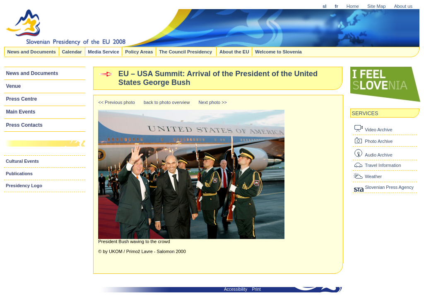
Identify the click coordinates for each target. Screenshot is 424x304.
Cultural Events (22, 161)
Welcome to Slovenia (278, 51)
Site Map (376, 6)
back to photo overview (167, 102)
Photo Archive (379, 141)
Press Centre (21, 99)
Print (256, 289)
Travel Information (383, 165)
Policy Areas (139, 51)
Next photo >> (213, 102)
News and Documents (31, 51)
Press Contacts (24, 125)
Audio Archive (379, 154)
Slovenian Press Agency (389, 187)
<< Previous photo (116, 102)
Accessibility (235, 289)
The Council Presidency (186, 51)
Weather (373, 176)
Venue (13, 86)
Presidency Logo (24, 185)
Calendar (72, 51)
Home (353, 6)
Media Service (103, 51)
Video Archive (378, 129)
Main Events (21, 112)
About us (403, 6)
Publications (19, 173)
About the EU (234, 51)
